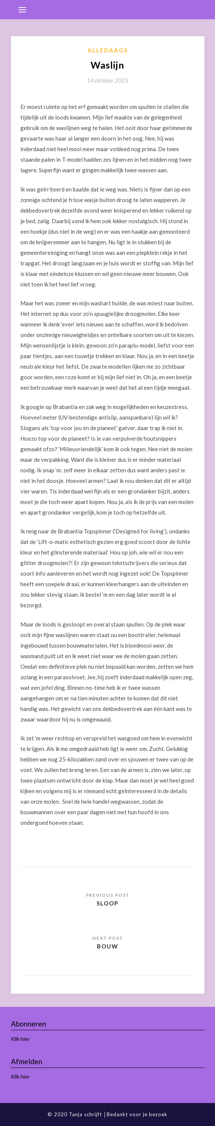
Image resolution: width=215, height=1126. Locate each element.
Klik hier (20, 1039)
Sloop (107, 903)
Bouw (107, 946)
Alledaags (108, 50)
